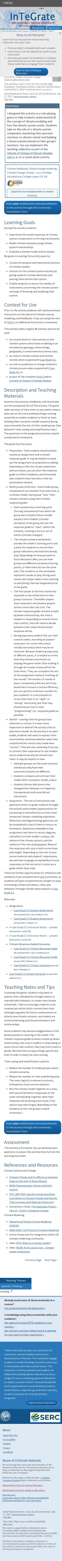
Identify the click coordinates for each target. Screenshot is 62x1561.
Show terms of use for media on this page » (23, 1490)
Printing (7, 1443)
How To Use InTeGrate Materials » (28, 72)
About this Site (10, 1435)
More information (8, 1495)
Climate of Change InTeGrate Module (29, 153)
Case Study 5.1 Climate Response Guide (35, 948)
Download (37, 28)
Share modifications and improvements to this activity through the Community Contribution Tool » (31, 207)
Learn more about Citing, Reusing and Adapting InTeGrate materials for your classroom (25, 1499)
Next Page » (51, 1260)
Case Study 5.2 (48, 359)
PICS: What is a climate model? (33, 1243)
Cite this (8, 99)
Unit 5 (10, 157)
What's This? (8, 1524)
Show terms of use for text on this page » (22, 1485)
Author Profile (55, 78)
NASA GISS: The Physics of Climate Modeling (34, 1230)
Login (41, 8)
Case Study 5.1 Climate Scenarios (32, 965)
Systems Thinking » (12, 1286)
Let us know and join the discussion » (24, 1308)
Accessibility (9, 1439)
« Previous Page (33, 1260)
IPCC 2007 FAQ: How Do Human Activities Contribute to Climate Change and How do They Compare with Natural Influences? (33, 1198)
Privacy (6, 1447)
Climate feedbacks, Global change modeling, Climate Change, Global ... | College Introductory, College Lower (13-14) (32, 182)
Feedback (8, 1452)
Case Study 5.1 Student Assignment (33, 910)
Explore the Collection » (42, 1402)
